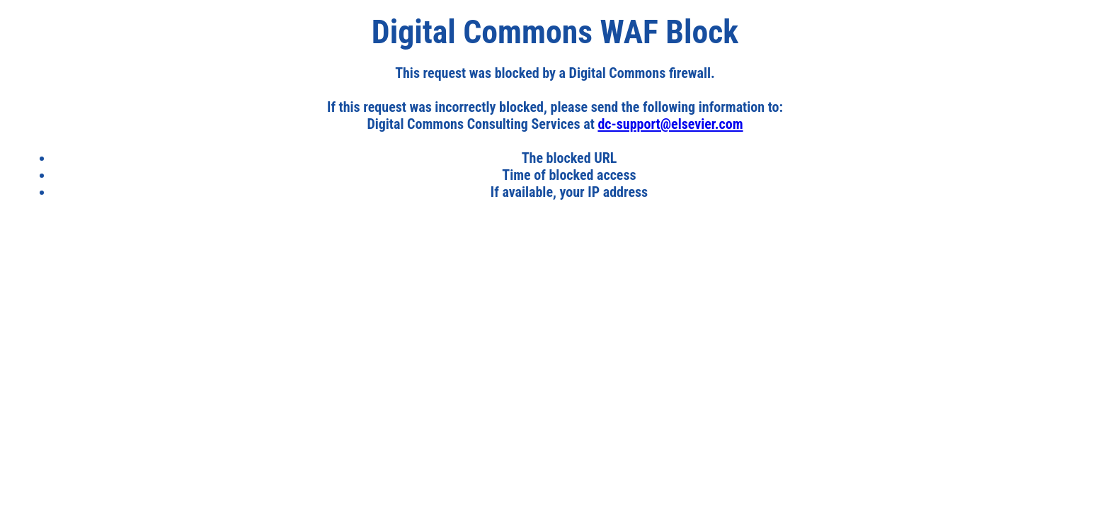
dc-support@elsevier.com (670, 123)
